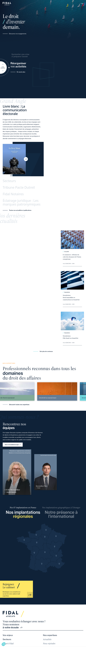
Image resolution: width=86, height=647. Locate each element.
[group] (60, 391)
